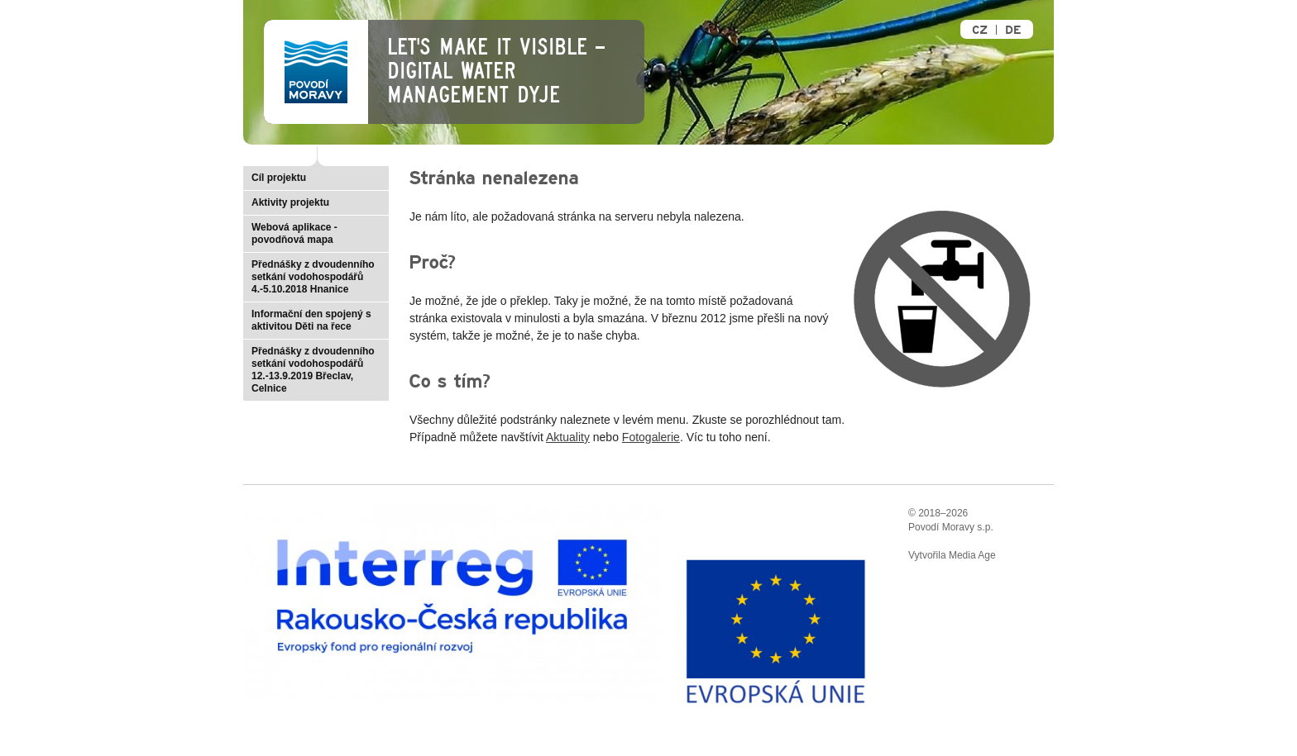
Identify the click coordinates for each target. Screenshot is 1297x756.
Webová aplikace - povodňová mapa (294, 233)
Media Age (972, 555)
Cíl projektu (278, 177)
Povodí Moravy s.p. (950, 527)
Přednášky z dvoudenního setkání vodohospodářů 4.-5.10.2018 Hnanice (313, 277)
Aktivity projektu (290, 202)
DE (1013, 30)
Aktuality (568, 437)
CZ (980, 30)
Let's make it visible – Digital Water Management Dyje (496, 71)
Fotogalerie (651, 437)
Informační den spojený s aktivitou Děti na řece (311, 320)
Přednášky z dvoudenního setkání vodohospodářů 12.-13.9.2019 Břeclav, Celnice (313, 369)
